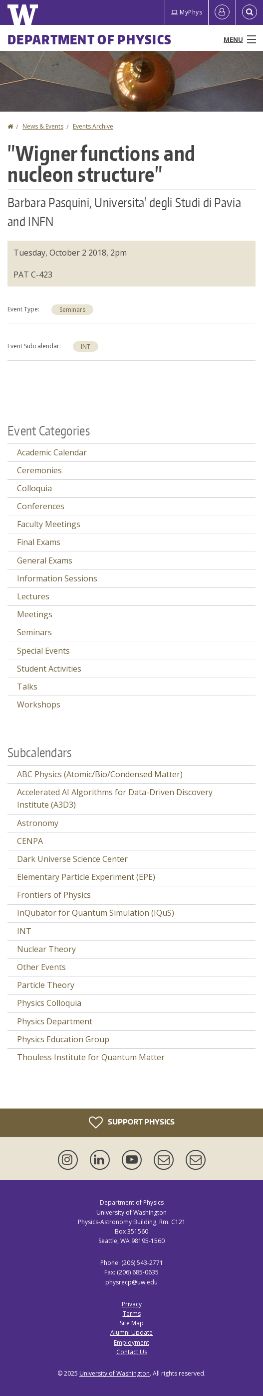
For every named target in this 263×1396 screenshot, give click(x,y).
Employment (131, 1342)
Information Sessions (57, 578)
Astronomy (37, 823)
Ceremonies (39, 470)
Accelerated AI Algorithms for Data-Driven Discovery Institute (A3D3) (115, 799)
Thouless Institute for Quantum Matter (91, 1057)
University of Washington (114, 1373)
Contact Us (131, 1352)
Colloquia (34, 488)
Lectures (33, 596)
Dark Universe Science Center (72, 858)
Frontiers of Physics (54, 894)
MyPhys (186, 12)
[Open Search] (249, 12)
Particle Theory (45, 984)
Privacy (132, 1304)
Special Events (43, 650)
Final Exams (38, 542)
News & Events (42, 126)
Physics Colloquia (49, 1002)
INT (85, 346)
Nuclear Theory (46, 949)
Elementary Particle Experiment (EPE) (86, 876)
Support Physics (132, 1122)
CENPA (30, 841)
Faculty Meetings (48, 524)
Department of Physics (89, 39)
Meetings (34, 614)
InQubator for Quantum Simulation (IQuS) (95, 912)
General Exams (44, 560)
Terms (132, 1313)
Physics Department (54, 1021)
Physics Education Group (63, 1039)
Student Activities (49, 668)
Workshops (38, 704)
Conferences (40, 506)
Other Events (41, 967)
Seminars (72, 309)
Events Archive (93, 126)
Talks (27, 686)
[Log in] (222, 12)
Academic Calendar (52, 452)
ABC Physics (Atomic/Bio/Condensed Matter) (100, 774)
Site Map (132, 1323)
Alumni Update (131, 1332)
